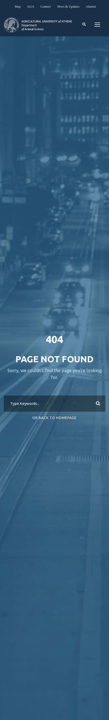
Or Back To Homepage (54, 418)
